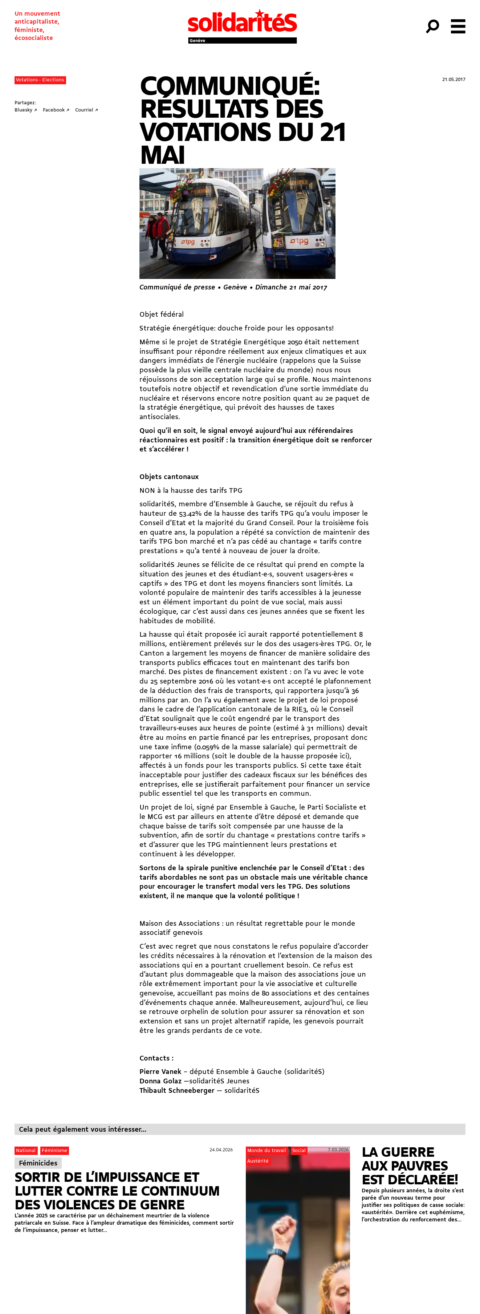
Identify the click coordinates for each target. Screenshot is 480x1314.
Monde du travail (266, 1150)
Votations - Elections (40, 80)
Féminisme (54, 1150)
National (26, 1150)
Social (299, 1150)
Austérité (258, 1161)
